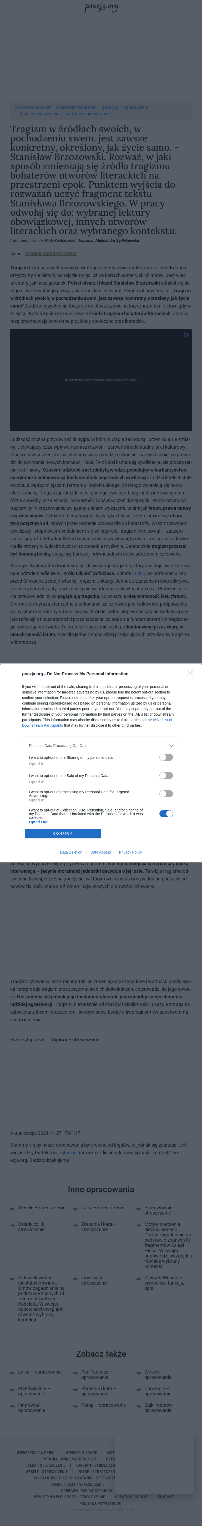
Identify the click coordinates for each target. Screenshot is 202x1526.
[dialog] (101, 763)
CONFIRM (63, 833)
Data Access (100, 852)
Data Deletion (71, 852)
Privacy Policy (130, 852)
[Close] (192, 674)
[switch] (166, 757)
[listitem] (101, 746)
